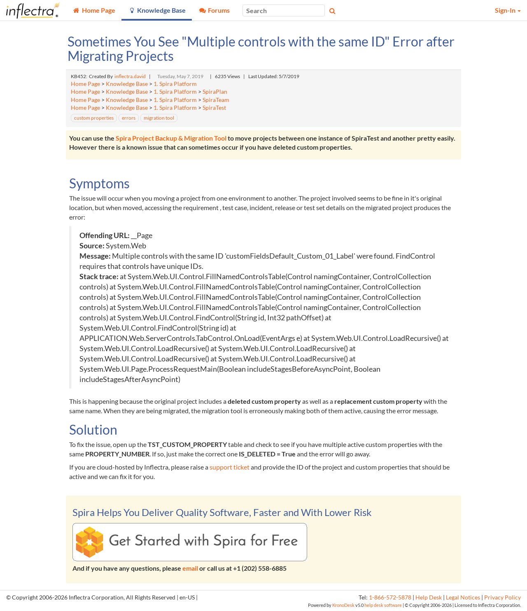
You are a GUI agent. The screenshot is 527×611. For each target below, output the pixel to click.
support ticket (230, 467)
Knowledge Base (127, 84)
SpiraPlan (215, 91)
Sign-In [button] (508, 10)
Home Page (85, 84)
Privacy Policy (502, 597)
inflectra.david (130, 76)
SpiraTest (214, 107)
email (190, 568)
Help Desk (428, 597)
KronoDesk (343, 605)
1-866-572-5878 (390, 597)
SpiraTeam (216, 100)
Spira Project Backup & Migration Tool (171, 138)
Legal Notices (463, 597)
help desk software (383, 605)
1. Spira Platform (175, 84)
